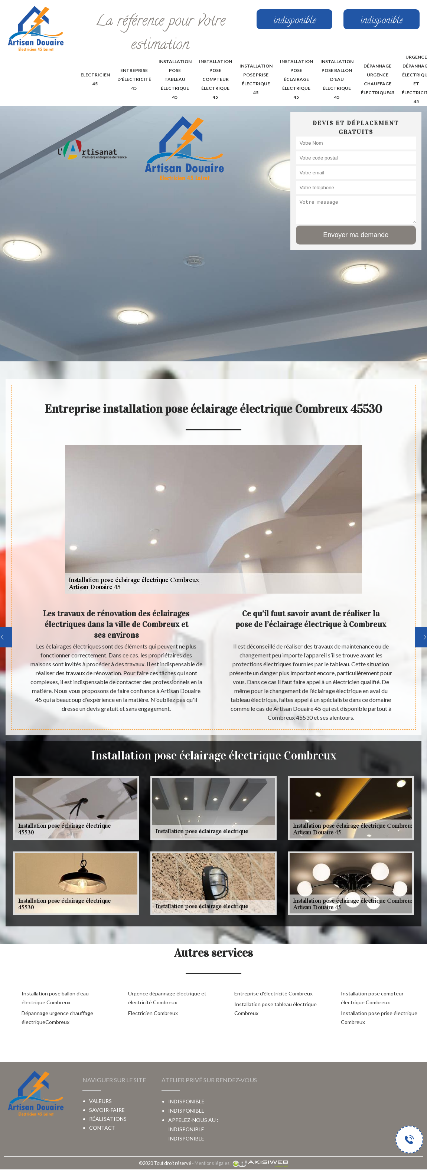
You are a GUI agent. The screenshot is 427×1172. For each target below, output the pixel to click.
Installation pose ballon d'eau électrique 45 (336, 79)
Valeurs (100, 1101)
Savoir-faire (107, 1110)
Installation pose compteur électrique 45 (215, 79)
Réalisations (108, 1119)
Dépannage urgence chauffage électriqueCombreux (57, 1017)
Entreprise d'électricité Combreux (273, 993)
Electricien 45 (95, 79)
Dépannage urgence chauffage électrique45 (377, 79)
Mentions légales (212, 1163)
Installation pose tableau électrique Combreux (275, 1008)
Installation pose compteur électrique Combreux (372, 997)
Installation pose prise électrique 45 (256, 79)
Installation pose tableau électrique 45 (175, 79)
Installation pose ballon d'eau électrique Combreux (55, 997)
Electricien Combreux (153, 1013)
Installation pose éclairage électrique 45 (296, 79)
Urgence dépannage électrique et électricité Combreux (167, 997)
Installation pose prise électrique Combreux (379, 1017)
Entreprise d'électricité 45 (134, 79)
